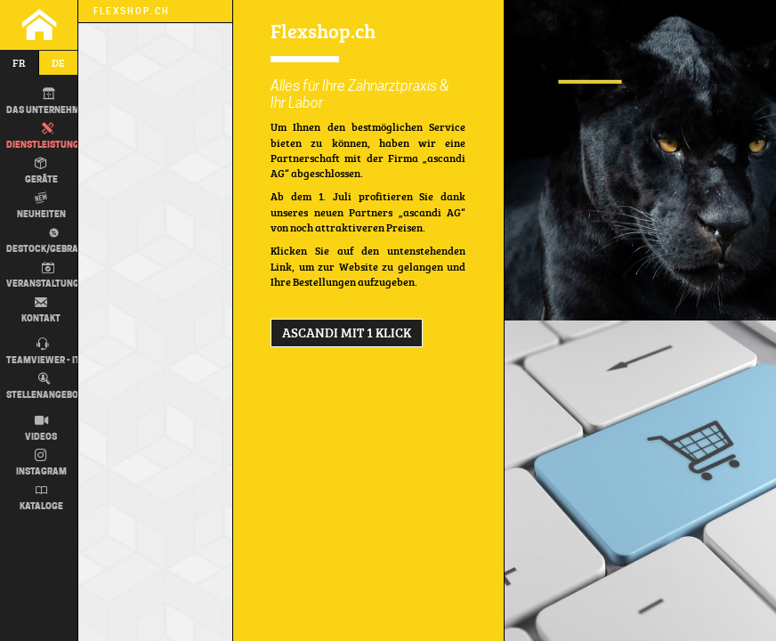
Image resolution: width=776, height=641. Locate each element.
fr (19, 62)
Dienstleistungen (48, 136)
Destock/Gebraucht (52, 240)
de (58, 62)
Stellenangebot (45, 386)
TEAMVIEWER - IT (43, 351)
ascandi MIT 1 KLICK (346, 332)
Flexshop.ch (131, 11)
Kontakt (41, 309)
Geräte (41, 171)
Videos (41, 428)
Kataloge (41, 497)
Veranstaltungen (48, 275)
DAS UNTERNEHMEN (49, 101)
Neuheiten (41, 205)
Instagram (41, 463)
